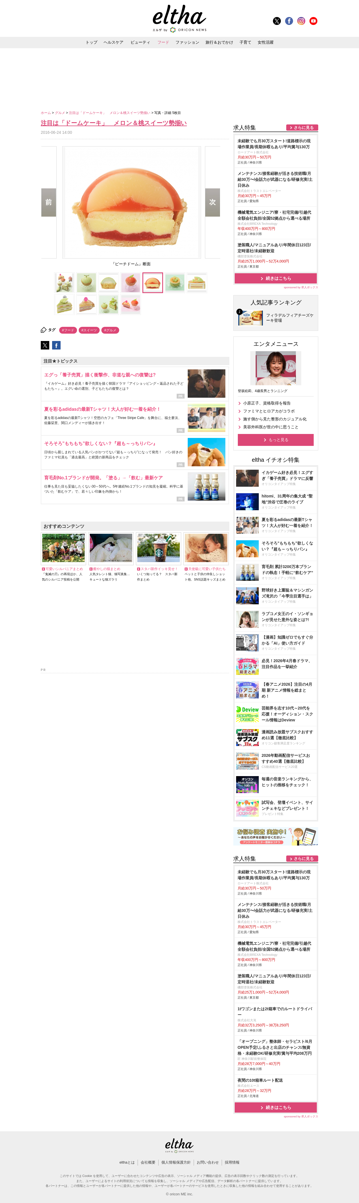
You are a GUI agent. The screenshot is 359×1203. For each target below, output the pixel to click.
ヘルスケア (113, 42)
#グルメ (110, 330)
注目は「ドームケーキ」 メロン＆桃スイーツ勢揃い (110, 113)
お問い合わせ (208, 1162)
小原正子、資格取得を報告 (267, 403)
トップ (91, 42)
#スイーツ (89, 330)
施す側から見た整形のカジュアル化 (275, 419)
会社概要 (148, 1162)
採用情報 (232, 1162)
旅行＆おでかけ (219, 42)
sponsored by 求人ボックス (301, 287)
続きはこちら (278, 278)
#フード (68, 330)
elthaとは (127, 1162)
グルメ (60, 113)
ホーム (46, 113)
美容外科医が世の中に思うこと (271, 427)
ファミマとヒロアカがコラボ (269, 411)
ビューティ (140, 42)
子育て (245, 42)
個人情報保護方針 (176, 1162)
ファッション (187, 42)
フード (163, 42)
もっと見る (279, 439)
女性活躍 (265, 42)
